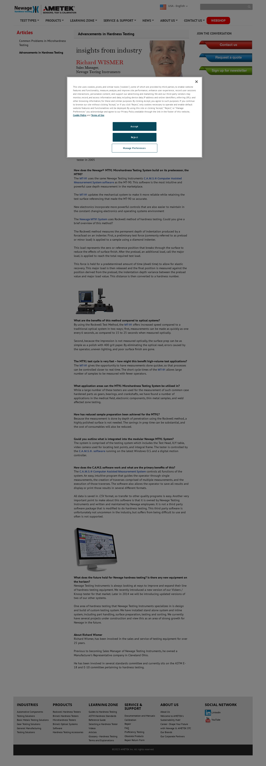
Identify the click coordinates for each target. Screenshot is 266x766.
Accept (134, 126)
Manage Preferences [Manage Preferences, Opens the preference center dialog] (134, 148)
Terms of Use (97, 115)
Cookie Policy (79, 115)
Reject (134, 137)
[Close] (196, 81)
